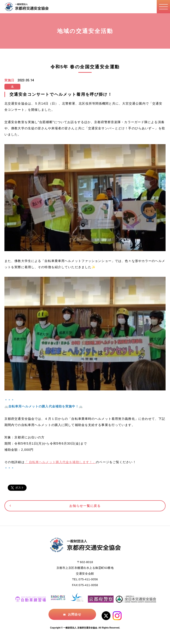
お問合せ (74, 614)
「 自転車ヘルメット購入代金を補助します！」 (60, 462)
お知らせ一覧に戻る (84, 506)
